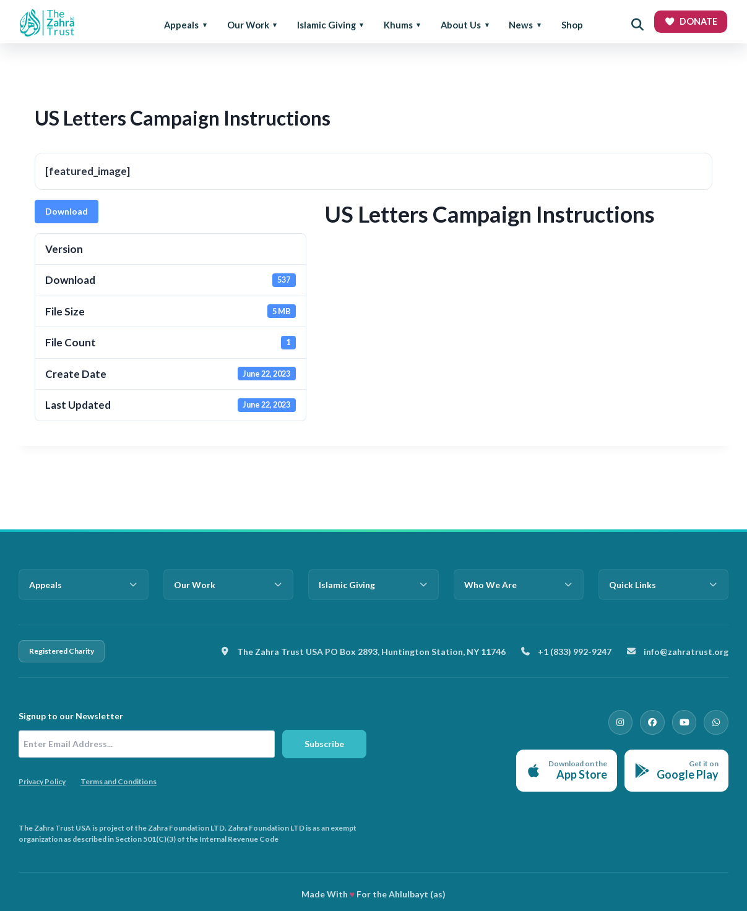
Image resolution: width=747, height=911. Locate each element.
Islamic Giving (326, 24)
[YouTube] (687, 721)
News (521, 24)
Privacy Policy (42, 781)
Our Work (248, 24)
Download (66, 211)
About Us (461, 24)
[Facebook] (658, 721)
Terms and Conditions (118, 781)
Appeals (181, 24)
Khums (398, 24)
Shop (572, 24)
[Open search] (637, 24)
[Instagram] (628, 721)
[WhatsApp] (717, 721)
